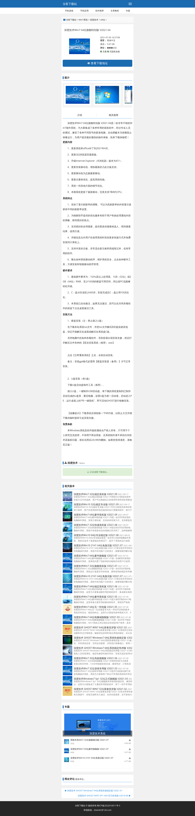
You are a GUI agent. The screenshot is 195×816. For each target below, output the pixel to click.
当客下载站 (70, 4)
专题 (128, 10)
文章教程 (115, 10)
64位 (103, 19)
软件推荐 (99, 10)
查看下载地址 (97, 63)
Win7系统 (83, 19)
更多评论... (80, 779)
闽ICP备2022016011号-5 (108, 805)
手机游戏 (69, 10)
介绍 (79, 115)
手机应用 (84, 10)
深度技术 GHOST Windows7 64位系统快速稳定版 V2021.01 (93, 790)
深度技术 (94, 19)
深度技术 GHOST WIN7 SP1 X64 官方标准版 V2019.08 (104, 795)
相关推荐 (113, 115)
